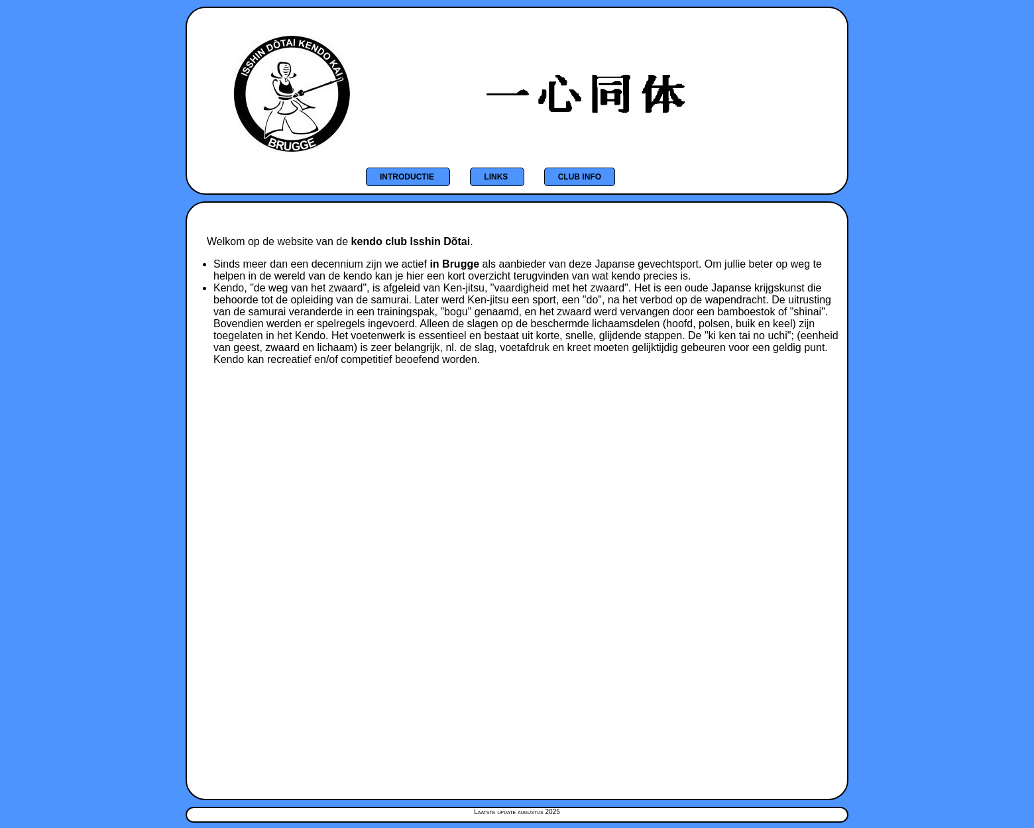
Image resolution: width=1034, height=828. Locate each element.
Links (497, 176)
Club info (579, 176)
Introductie (408, 176)
